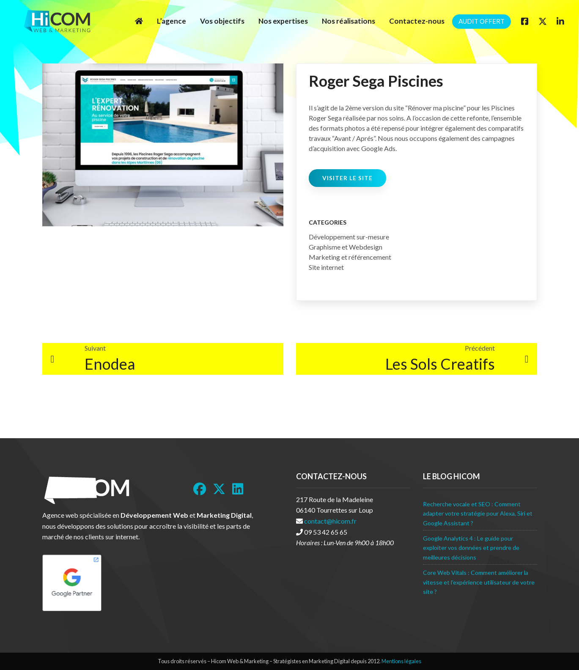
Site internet (326, 267)
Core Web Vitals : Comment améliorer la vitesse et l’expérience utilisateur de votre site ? (479, 582)
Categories (327, 222)
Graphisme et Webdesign (345, 247)
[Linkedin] (560, 21)
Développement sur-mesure (349, 237)
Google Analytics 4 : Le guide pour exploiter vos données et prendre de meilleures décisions (471, 548)
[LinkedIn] (237, 489)
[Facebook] (525, 21)
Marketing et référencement (350, 257)
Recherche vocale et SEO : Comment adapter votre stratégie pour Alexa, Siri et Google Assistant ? (477, 513)
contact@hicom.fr (330, 521)
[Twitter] (542, 21)
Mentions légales (401, 661)
